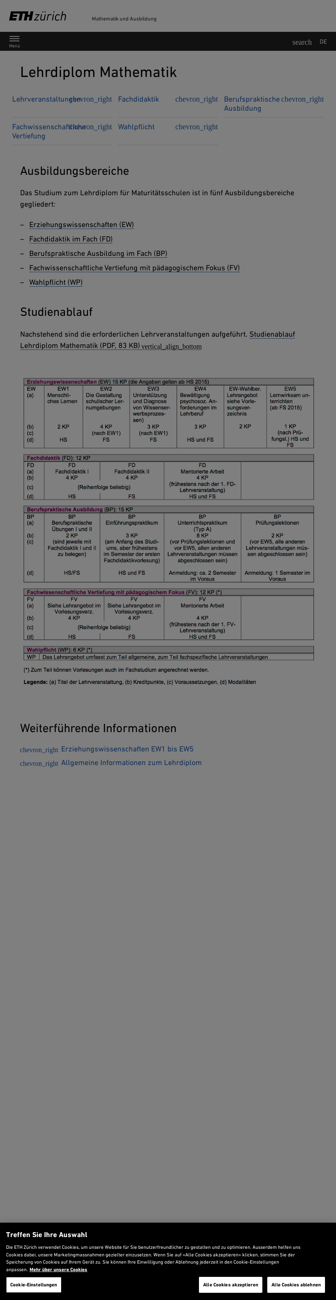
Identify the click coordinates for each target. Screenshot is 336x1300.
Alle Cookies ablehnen (296, 1284)
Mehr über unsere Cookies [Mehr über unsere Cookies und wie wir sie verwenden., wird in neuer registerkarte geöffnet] (58, 1269)
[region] (168, 1261)
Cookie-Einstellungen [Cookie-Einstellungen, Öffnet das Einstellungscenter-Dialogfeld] (33, 1284)
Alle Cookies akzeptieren (230, 1284)
